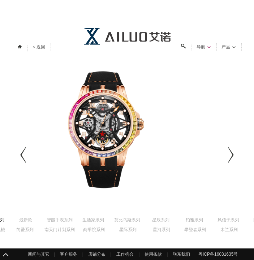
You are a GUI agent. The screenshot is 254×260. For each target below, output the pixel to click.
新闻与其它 (38, 254)
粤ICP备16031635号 (218, 254)
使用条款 (153, 254)
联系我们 (181, 254)
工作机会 (125, 254)
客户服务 (68, 254)
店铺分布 (97, 254)
